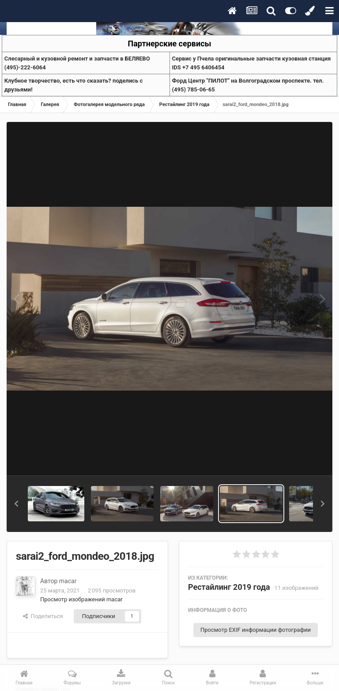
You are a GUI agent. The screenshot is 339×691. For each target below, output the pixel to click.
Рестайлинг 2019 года (229, 587)
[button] (16, 503)
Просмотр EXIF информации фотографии (255, 629)
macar (68, 581)
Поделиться (43, 616)
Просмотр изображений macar (81, 599)
